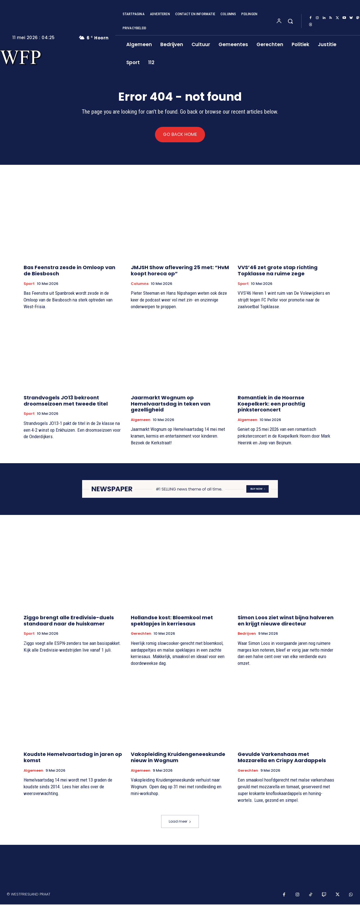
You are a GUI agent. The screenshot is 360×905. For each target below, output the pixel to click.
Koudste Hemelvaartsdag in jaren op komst (73, 758)
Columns (139, 284)
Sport (29, 284)
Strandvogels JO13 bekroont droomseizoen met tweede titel (66, 401)
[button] (290, 21)
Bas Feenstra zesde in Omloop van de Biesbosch (69, 271)
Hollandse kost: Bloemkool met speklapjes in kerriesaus (172, 621)
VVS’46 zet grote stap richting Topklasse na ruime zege (278, 271)
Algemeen (140, 420)
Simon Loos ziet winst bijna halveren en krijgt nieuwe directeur (286, 621)
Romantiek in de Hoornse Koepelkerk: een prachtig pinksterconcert (271, 404)
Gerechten (141, 634)
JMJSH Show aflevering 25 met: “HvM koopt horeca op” (180, 271)
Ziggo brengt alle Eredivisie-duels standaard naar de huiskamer (69, 621)
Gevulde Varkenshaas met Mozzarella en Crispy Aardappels (282, 758)
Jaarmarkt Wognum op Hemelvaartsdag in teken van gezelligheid (170, 404)
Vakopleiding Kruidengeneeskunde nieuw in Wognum (178, 758)
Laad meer (180, 822)
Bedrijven (247, 634)
